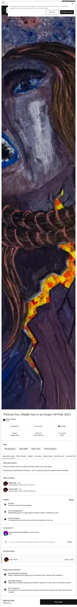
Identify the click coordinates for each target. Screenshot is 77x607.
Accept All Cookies (67, 12)
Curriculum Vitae (71, 456)
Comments (37, 456)
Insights (30, 456)
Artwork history (48, 456)
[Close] (72, 4)
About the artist (59, 456)
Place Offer (58, 602)
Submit (69, 542)
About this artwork (9, 456)
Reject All (52, 12)
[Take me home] (3, 2)
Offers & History (21, 456)
